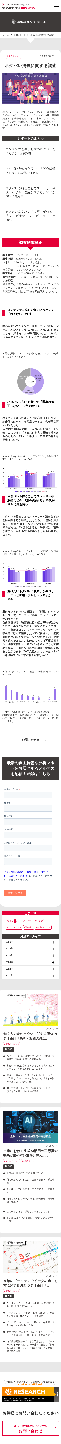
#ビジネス (20, 921)
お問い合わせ (34, 740)
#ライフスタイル (14, 927)
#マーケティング (35, 921)
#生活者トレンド (43, 927)
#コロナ (10, 921)
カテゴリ (30, 913)
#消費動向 (28, 927)
